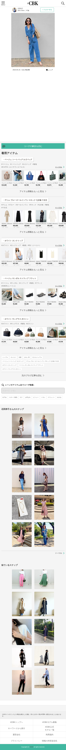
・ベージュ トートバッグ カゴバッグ (17, 160)
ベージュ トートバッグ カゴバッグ (13, 361)
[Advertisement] (33, 107)
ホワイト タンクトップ (9, 365)
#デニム (4, 205)
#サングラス (14, 324)
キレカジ (13, 357)
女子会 (4, 397)
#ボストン (30, 324)
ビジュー (36, 397)
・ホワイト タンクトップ (13, 241)
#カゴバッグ (26, 164)
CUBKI (33, 3)
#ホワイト (5, 245)
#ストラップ (23, 283)
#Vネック (32, 205)
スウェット (51, 397)
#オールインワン (22, 205)
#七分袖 (40, 205)
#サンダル (14, 283)
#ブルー (11, 205)
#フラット (38, 283)
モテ (21, 397)
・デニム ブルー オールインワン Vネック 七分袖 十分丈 (25, 200)
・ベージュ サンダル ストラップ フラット (19, 278)
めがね (59, 397)
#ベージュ (5, 164)
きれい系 (27, 357)
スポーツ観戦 (13, 397)
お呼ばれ (28, 397)
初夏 (20, 357)
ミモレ (43, 397)
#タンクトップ (15, 245)
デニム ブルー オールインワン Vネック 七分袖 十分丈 (42, 361)
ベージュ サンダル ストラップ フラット (31, 365)
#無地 (35, 164)
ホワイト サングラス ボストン (11, 369)
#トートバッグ (15, 164)
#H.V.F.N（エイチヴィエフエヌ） (13, 167)
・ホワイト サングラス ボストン (16, 319)
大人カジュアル (37, 357)
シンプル (5, 357)
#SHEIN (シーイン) (8, 286)
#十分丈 (4, 208)
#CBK (31, 747)
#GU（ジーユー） (34, 245)
